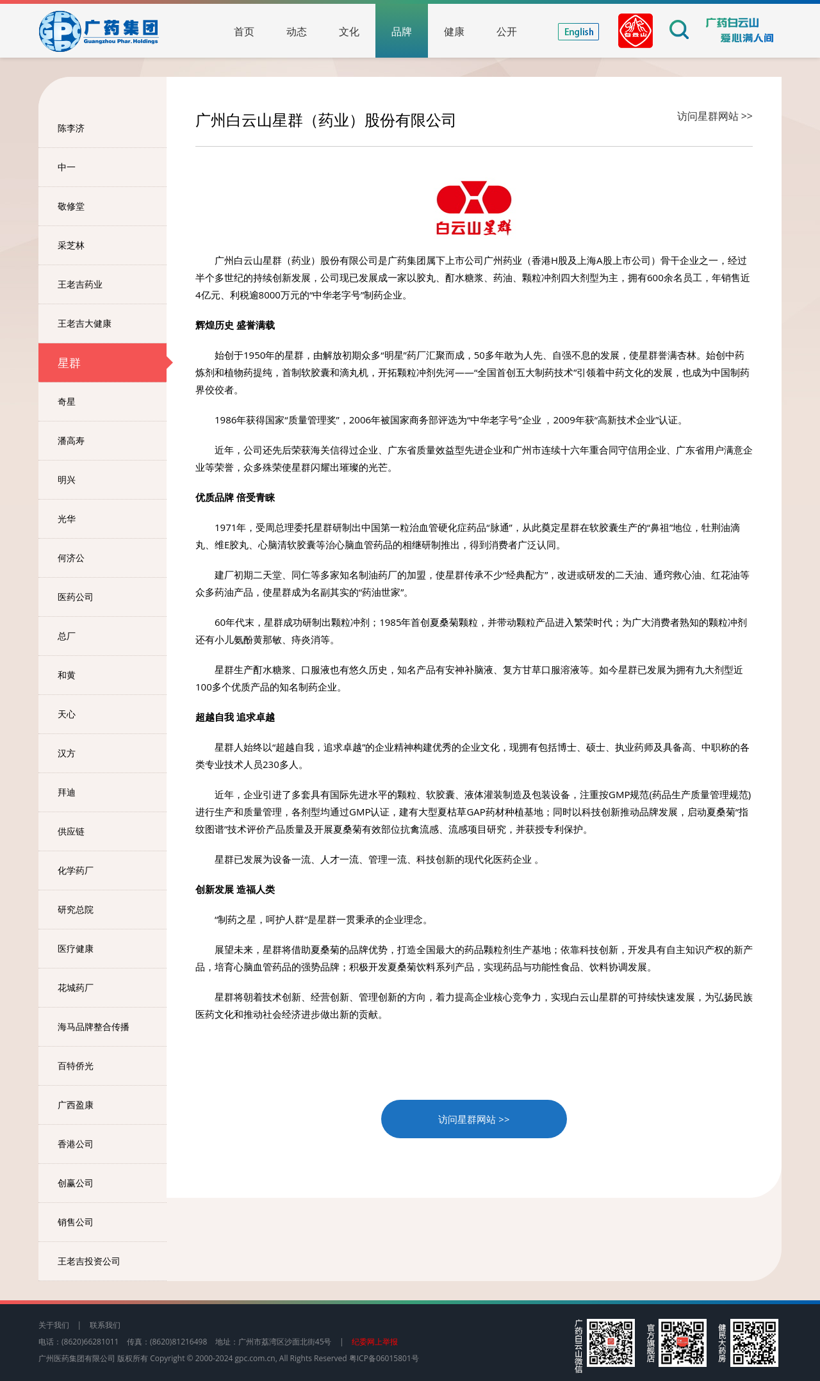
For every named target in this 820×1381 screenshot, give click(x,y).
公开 (506, 31)
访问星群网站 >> (715, 116)
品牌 (401, 31)
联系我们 (105, 1325)
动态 (296, 31)
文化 (349, 31)
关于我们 (53, 1325)
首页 (244, 31)
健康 (454, 31)
